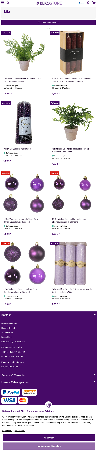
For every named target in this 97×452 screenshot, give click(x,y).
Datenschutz (20, 431)
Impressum (7, 431)
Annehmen (49, 438)
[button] (88, 3)
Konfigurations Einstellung (49, 446)
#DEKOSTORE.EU (9, 367)
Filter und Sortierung (48, 23)
